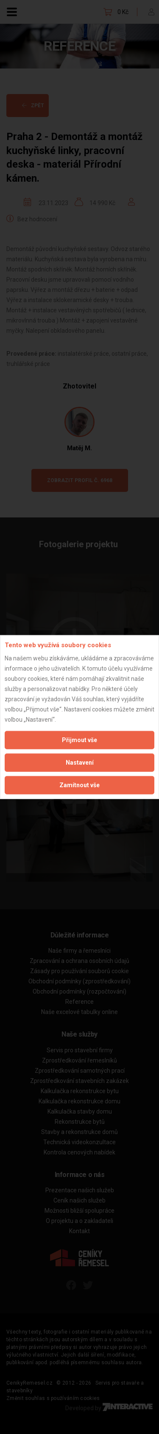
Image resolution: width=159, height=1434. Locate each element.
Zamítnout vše (79, 784)
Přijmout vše (79, 739)
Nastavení (80, 762)
